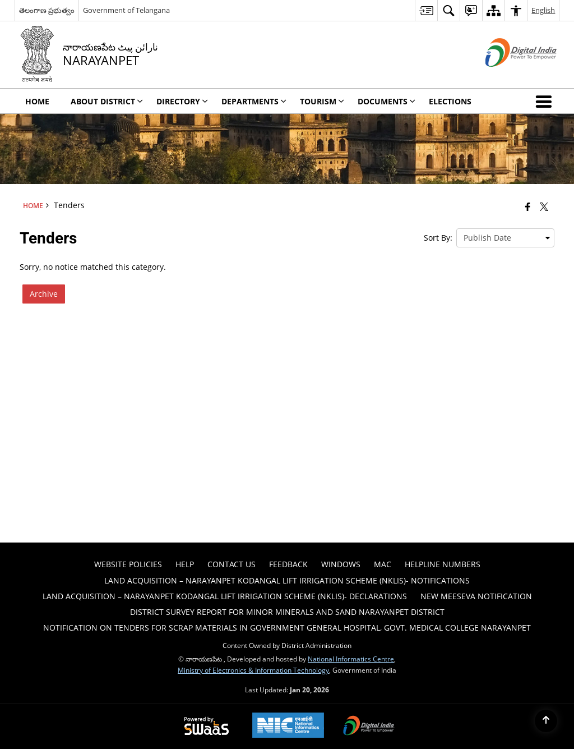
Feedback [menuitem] (288, 564)
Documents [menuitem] (386, 101)
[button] (546, 101)
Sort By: (438, 237)
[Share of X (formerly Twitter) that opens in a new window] (544, 206)
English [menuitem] (543, 10)
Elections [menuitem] (450, 101)
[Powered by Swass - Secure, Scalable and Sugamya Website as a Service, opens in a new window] (207, 726)
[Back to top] (546, 721)
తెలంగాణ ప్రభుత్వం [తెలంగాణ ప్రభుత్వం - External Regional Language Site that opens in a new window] (47, 10)
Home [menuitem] (37, 101)
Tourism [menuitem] (322, 101)
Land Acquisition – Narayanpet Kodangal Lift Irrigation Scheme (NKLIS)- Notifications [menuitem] (287, 580)
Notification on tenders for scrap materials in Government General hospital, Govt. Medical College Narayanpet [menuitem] (287, 627)
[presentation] (505, 237)
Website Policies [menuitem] (128, 564)
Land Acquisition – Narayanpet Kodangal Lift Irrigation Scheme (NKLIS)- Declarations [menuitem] (225, 596)
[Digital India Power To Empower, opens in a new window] (369, 726)
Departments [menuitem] (253, 101)
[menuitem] (426, 10)
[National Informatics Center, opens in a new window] (288, 726)
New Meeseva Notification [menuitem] (476, 596)
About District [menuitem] (107, 101)
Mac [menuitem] (382, 564)
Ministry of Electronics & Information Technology (253, 669)
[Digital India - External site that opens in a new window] (507, 76)
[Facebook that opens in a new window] (528, 206)
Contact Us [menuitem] (231, 564)
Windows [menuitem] (340, 564)
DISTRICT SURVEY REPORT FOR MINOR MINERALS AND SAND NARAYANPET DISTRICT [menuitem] (287, 611)
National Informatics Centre (351, 658)
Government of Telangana (126, 10)
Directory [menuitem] (182, 101)
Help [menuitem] (184, 564)
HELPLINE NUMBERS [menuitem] (442, 564)
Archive (44, 293)
